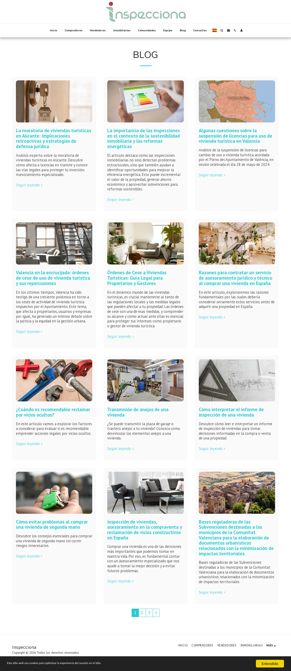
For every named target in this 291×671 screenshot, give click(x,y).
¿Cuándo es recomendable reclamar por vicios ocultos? (53, 412)
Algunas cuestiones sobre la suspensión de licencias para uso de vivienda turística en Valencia (235, 135)
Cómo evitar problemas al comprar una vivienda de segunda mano (52, 524)
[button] (222, 30)
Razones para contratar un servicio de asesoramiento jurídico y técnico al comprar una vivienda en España (235, 277)
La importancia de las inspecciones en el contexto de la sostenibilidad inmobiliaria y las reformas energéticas (143, 138)
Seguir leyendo (30, 185)
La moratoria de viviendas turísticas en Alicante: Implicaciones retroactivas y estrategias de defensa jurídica (53, 138)
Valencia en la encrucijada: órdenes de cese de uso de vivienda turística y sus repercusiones (53, 277)
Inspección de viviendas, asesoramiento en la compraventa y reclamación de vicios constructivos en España (144, 530)
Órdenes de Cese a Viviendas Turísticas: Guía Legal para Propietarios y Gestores (136, 277)
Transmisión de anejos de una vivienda (138, 412)
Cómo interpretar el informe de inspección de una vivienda (231, 412)
